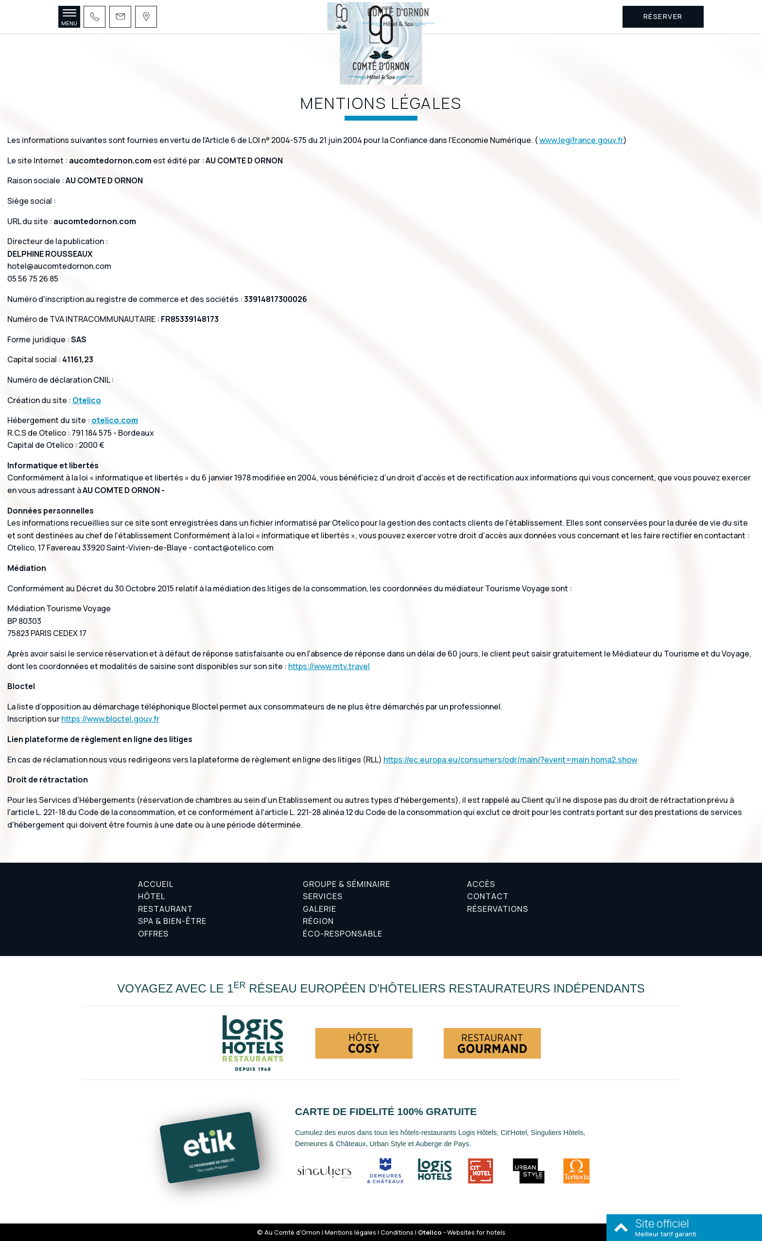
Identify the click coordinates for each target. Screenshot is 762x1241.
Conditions (397, 1232)
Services (323, 896)
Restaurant (165, 909)
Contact (488, 896)
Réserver (663, 16)
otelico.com (114, 420)
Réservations (497, 909)
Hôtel (151, 896)
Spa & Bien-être (172, 921)
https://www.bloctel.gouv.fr (110, 718)
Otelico (86, 400)
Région (318, 921)
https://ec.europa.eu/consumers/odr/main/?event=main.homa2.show (510, 759)
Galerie (319, 909)
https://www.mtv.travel (329, 666)
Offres (153, 933)
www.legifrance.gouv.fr (581, 140)
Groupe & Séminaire (346, 884)
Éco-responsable (342, 933)
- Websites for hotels (461, 1232)
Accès (481, 884)
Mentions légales (350, 1232)
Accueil (155, 884)
